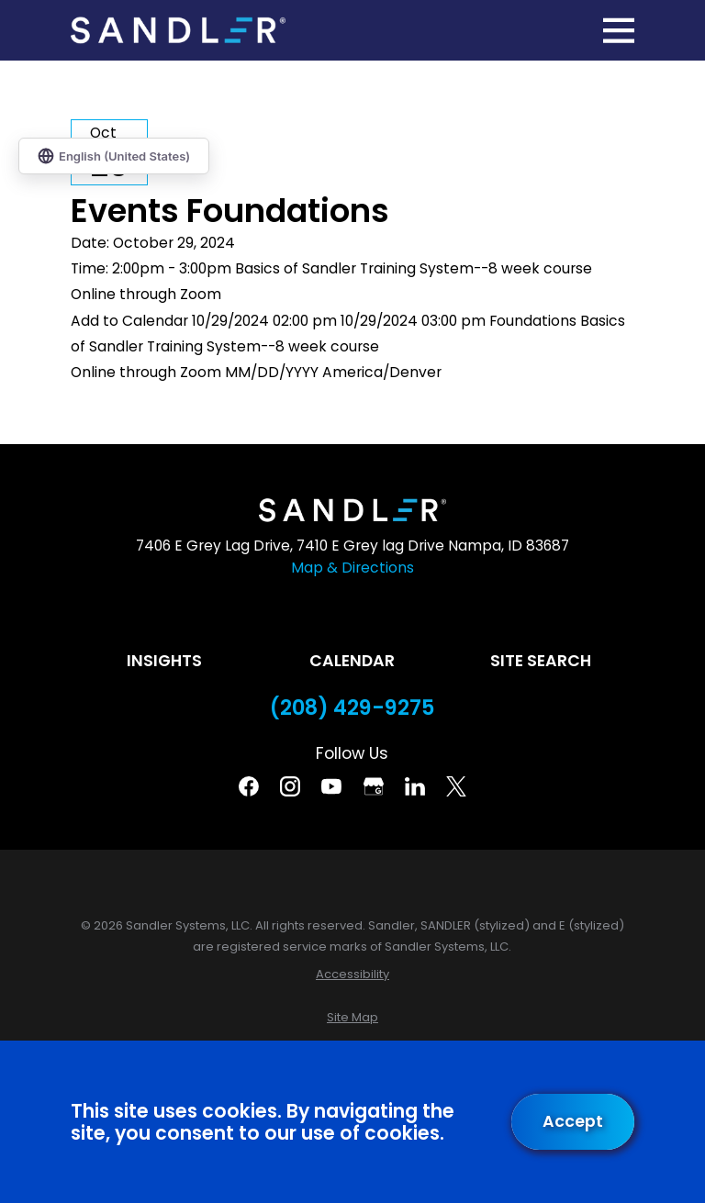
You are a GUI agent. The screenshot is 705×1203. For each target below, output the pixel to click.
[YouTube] (331, 786)
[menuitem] (352, 974)
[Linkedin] (415, 786)
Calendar (352, 661)
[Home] (178, 31)
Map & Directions (352, 567)
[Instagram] (290, 786)
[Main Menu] (618, 30)
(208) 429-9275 (352, 707)
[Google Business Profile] (374, 786)
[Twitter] (456, 786)
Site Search (540, 661)
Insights (164, 661)
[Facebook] (249, 786)
